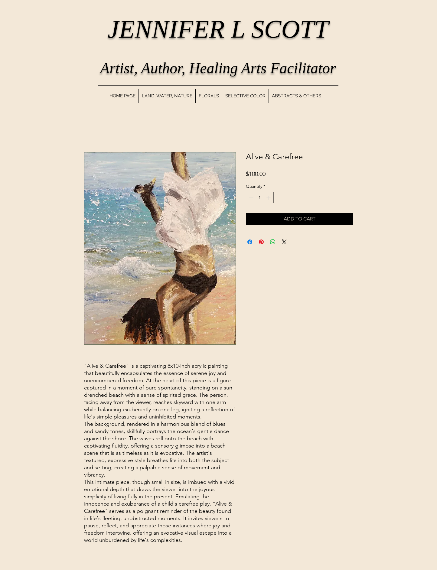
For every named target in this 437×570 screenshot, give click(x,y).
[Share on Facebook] (249, 242)
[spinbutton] (259, 197)
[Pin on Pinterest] (261, 242)
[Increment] (269, 197)
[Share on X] (284, 242)
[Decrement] (250, 197)
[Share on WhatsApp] (272, 242)
